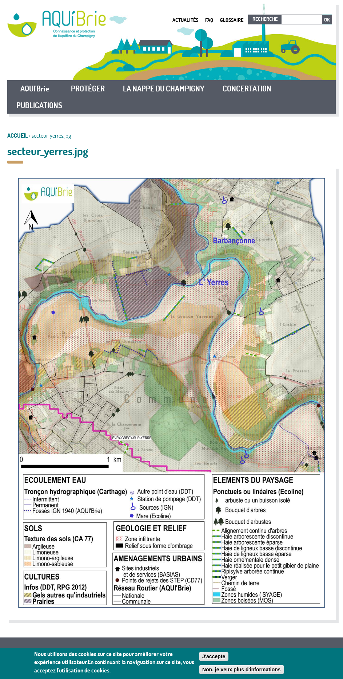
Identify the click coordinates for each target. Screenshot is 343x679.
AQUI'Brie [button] (34, 88)
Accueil (17, 135)
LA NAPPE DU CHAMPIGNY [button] (163, 88)
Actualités (185, 20)
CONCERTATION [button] (247, 88)
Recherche (265, 19)
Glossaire (231, 20)
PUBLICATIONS (39, 105)
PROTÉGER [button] (88, 88)
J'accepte (213, 657)
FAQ (209, 20)
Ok (327, 19)
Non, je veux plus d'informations (241, 670)
